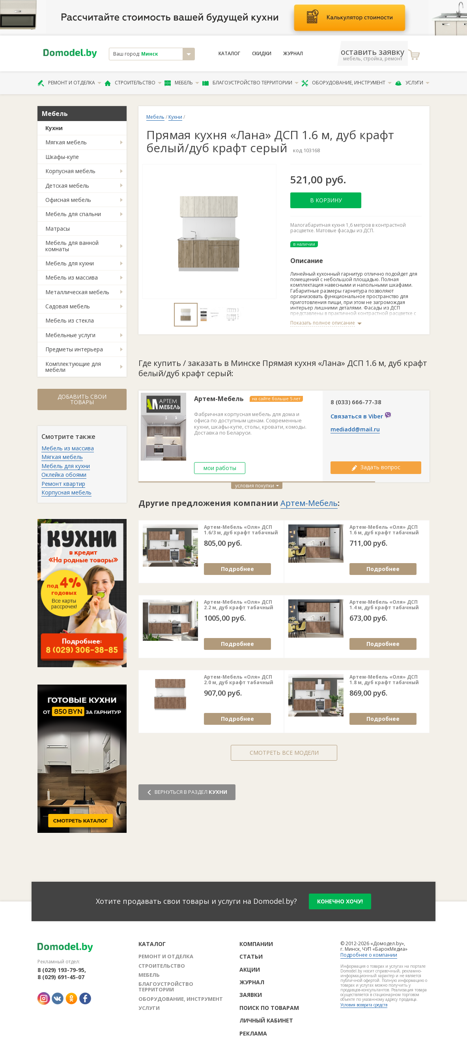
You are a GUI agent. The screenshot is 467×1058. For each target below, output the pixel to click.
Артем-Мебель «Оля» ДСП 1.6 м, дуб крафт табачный (384, 530)
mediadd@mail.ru (355, 429)
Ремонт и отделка (69, 82)
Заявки (250, 995)
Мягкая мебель (66, 142)
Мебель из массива (71, 277)
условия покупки (257, 485)
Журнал (293, 53)
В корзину (326, 200)
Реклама (253, 1033)
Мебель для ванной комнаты (72, 245)
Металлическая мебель (77, 292)
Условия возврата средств (363, 1005)
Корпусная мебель (70, 171)
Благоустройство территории (250, 82)
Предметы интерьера (74, 349)
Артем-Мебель (219, 399)
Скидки (261, 53)
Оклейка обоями (63, 474)
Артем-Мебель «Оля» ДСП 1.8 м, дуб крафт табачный (384, 680)
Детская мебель (67, 185)
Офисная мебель (68, 199)
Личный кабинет (266, 1020)
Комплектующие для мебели (73, 366)
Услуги (412, 82)
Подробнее (237, 569)
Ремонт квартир (63, 483)
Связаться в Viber (358, 416)
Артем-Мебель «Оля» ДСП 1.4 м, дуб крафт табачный (384, 605)
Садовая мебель (67, 306)
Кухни (54, 128)
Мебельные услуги (70, 335)
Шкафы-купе (62, 156)
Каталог (229, 53)
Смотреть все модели (284, 752)
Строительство (133, 82)
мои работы (220, 468)
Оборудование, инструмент (346, 82)
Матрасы (57, 228)
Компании (256, 944)
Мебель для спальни (73, 214)
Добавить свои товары (82, 399)
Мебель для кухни (69, 263)
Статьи (251, 956)
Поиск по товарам (269, 1008)
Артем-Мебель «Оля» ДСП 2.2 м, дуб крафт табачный (238, 605)
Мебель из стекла (69, 320)
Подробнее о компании (368, 955)
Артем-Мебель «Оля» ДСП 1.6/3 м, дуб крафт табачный (241, 530)
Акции (249, 969)
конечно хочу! (340, 901)
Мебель (181, 82)
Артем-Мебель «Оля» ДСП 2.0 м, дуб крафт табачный (238, 680)
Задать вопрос (375, 467)
